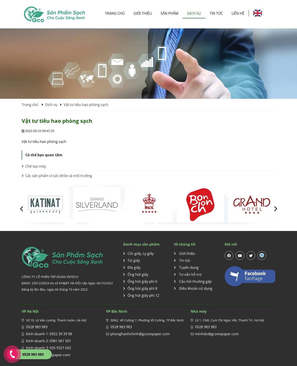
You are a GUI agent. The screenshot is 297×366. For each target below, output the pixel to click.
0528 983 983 (36, 326)
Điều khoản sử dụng (193, 288)
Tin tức (216, 13)
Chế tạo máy (34, 166)
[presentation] (21, 208)
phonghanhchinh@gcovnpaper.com (140, 333)
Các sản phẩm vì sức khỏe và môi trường (57, 175)
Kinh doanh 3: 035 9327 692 (48, 347)
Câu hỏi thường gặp (193, 281)
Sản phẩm (169, 13)
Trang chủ (115, 13)
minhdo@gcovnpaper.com (217, 333)
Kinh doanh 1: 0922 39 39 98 (49, 333)
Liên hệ (238, 13)
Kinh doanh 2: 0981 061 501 (48, 340)
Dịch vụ (194, 13)
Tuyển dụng (186, 267)
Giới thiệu (143, 13)
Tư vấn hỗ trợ (187, 274)
